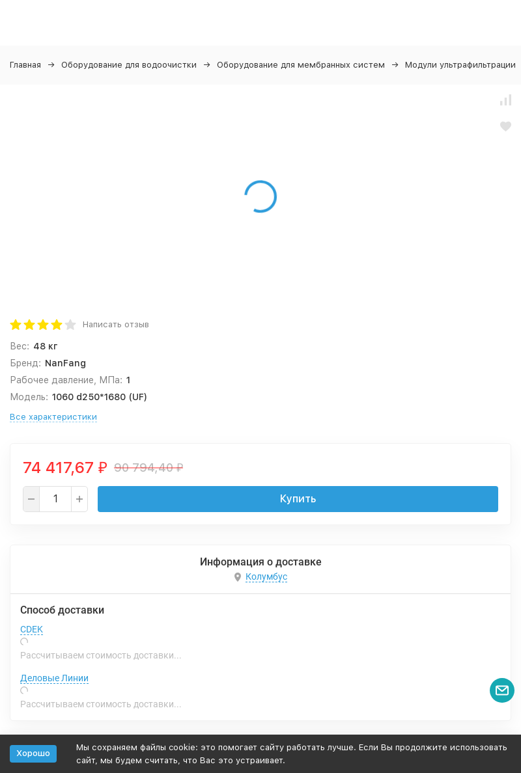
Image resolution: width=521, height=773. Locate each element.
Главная (25, 65)
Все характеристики (53, 417)
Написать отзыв (116, 324)
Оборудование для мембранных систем (301, 65)
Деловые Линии (54, 678)
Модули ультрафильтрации (460, 65)
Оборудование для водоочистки (129, 65)
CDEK (31, 629)
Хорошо (33, 753)
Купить (298, 499)
